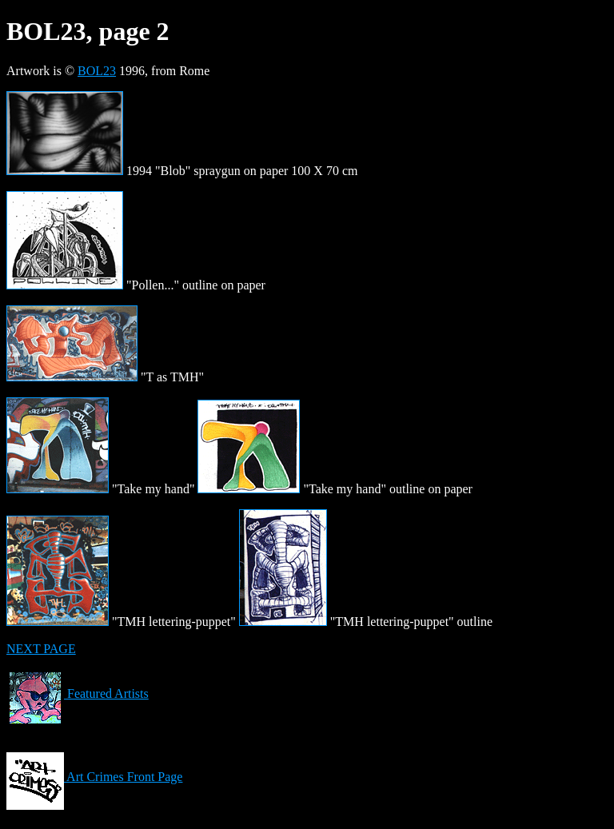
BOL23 (97, 71)
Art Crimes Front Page (94, 776)
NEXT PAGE (41, 649)
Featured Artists (77, 693)
